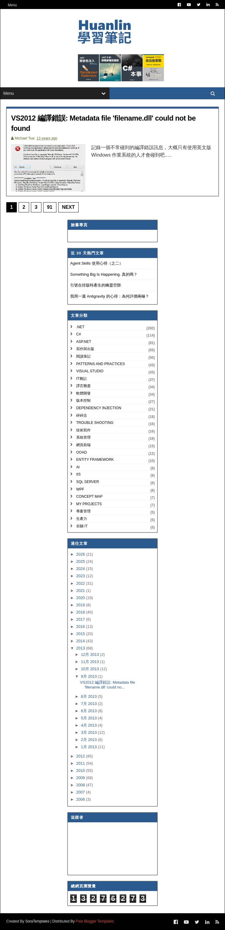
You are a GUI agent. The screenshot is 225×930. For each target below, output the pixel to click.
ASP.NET (83, 342)
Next (68, 207)
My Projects (89, 504)
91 (49, 207)
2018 (81, 612)
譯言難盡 (83, 386)
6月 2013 (89, 711)
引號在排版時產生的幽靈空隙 (95, 285)
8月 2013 (89, 696)
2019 (81, 605)
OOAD (81, 452)
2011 (81, 763)
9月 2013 (89, 676)
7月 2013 (89, 703)
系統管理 (83, 437)
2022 (81, 583)
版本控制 (83, 400)
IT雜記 (81, 378)
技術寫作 (83, 430)
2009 (81, 778)
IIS (78, 474)
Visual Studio (90, 371)
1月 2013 (89, 747)
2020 (81, 598)
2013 (81, 648)
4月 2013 (89, 725)
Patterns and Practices (100, 364)
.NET (80, 327)
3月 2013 (89, 732)
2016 (81, 626)
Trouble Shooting (94, 423)
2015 (81, 634)
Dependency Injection (98, 408)
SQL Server (87, 482)
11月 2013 (90, 661)
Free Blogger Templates (95, 921)
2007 (81, 792)
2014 (81, 641)
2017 (81, 619)
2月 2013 (89, 739)
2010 (81, 770)
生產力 (81, 519)
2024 (81, 568)
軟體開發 (83, 393)
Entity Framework (95, 460)
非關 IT (82, 526)
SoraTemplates (37, 921)
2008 (81, 785)
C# (78, 334)
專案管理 (83, 511)
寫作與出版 (85, 349)
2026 (81, 554)
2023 (81, 576)
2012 (81, 756)
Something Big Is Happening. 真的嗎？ (103, 274)
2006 (81, 799)
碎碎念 (81, 415)
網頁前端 (83, 445)
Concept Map (89, 496)
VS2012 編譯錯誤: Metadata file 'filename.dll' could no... (107, 684)
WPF (80, 489)
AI (78, 467)
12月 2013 (90, 654)
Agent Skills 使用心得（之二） (96, 263)
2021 (81, 590)
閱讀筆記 (83, 356)
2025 (81, 561)
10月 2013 (90, 669)
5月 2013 (89, 718)
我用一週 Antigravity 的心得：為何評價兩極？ (109, 296)
